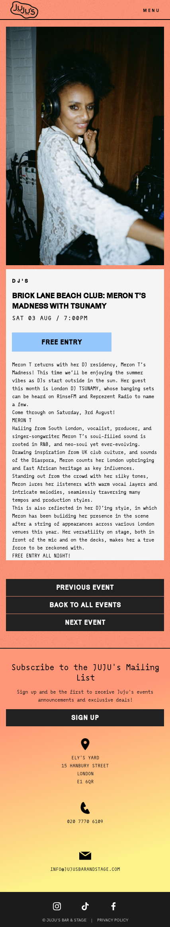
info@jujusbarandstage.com (85, 869)
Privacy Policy (112, 920)
